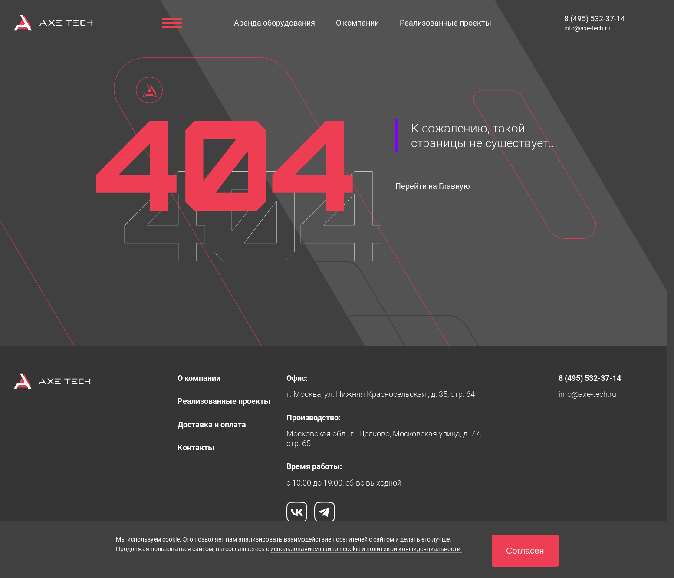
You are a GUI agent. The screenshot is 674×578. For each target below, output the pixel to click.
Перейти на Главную (432, 186)
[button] (274, 22)
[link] (357, 22)
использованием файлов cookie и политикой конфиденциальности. (366, 548)
